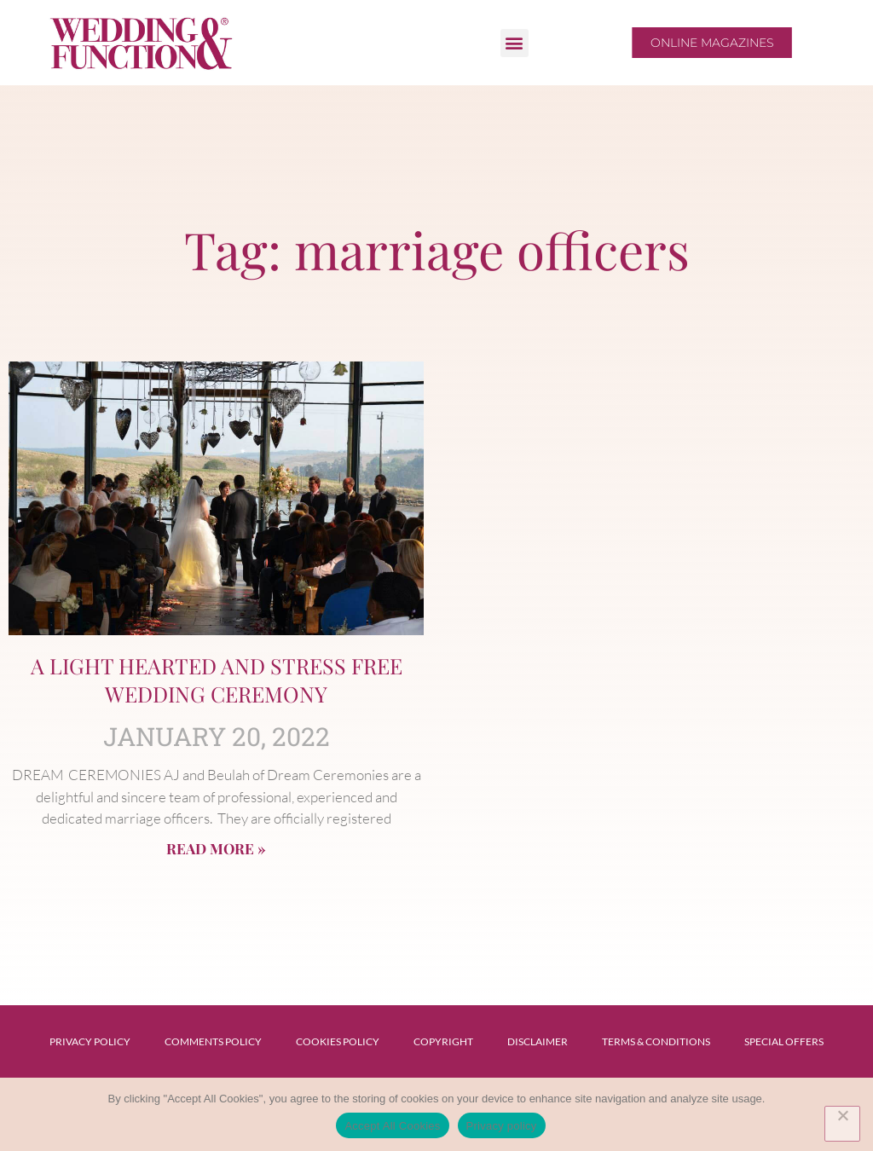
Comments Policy (213, 1041)
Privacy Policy (89, 1041)
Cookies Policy (337, 1041)
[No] (842, 1124)
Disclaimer (537, 1041)
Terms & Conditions (656, 1041)
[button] (514, 43)
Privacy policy (501, 1125)
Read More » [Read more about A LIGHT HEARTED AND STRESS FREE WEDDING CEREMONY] (216, 848)
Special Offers (784, 1041)
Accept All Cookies (392, 1125)
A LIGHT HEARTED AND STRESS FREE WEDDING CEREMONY (216, 679)
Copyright (443, 1041)
